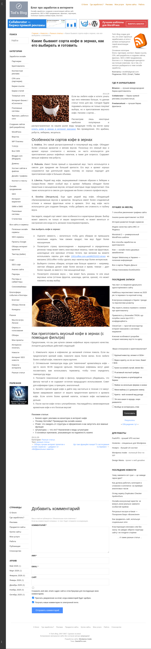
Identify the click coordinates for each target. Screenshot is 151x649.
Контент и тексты (19, 181)
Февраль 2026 (16, 575)
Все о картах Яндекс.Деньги (124, 265)
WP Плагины (17, 141)
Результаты (130, 420)
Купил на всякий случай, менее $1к (129, 368)
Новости (44, 33)
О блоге (85, 5)
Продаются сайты (17, 527)
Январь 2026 (15, 580)
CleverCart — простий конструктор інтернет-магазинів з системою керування (127, 329)
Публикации (15, 546)
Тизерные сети (18, 96)
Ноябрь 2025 (15, 590)
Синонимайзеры (19, 287)
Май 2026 (14, 566)
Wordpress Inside (119, 453)
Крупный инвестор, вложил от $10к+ (129, 355)
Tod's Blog (19, 9)
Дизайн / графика (19, 176)
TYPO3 (15, 146)
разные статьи (43, 442)
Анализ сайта (18, 269)
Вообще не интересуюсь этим (127, 407)
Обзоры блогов (18, 305)
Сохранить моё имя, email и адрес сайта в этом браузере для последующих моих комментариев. (65, 592)
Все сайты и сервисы (19, 224)
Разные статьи (56, 33)
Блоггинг (15, 300)
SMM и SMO (17, 206)
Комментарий (39, 525)
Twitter (137, 74)
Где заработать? (97, 5)
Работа (142, 5)
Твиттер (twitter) (19, 254)
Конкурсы (16, 309)
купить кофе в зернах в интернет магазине (54, 129)
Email (35, 567)
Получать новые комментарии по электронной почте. (55, 602)
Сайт (34, 577)
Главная (35, 33)
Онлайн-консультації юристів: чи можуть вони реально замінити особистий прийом (126, 504)
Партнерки (16, 61)
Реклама (109, 5)
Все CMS (16, 151)
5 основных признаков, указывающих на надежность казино (64, 432)
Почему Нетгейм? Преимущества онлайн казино (58, 421)
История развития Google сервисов (128, 222)
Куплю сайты (131, 5)
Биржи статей (18, 91)
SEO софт (16, 265)
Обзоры (15, 335)
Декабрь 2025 (16, 585)
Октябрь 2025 (16, 595)
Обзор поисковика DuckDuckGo (126, 270)
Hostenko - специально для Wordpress (129, 443)
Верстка (15, 137)
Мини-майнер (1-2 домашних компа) (129, 390)
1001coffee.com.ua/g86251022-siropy (88, 256)
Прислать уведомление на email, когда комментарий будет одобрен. (61, 598)
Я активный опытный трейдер (127, 373)
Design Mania (118, 460)
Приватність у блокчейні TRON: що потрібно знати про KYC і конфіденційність (127, 318)
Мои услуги (119, 5)
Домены (15, 163)
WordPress (16, 132)
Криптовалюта (18, 66)
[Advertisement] (70, 70)
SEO (14, 194)
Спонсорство (15, 551)
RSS (124, 74)
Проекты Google (19, 242)
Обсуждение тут (130, 424)
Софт (12, 260)
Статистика (17, 219)
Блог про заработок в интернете (52, 7)
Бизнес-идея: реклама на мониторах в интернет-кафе (61, 418)
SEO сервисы (18, 237)
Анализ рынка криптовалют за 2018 (128, 217)
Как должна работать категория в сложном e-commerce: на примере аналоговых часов (127, 486)
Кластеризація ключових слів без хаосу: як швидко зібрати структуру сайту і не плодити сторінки (127, 530)
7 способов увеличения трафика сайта (129, 212)
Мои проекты (17, 340)
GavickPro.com (80, 641)
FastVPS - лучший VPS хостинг (126, 438)
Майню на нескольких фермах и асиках (131, 385)
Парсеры (16, 274)
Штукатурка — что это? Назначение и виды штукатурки (61, 430)
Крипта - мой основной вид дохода (129, 395)
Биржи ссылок (18, 86)
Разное (13, 315)
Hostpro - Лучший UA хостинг (125, 448)
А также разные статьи (130, 537)
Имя (34, 556)
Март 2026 (14, 571)
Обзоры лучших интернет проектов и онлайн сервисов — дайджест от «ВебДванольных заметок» (48, 446)
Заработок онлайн (18, 56)
